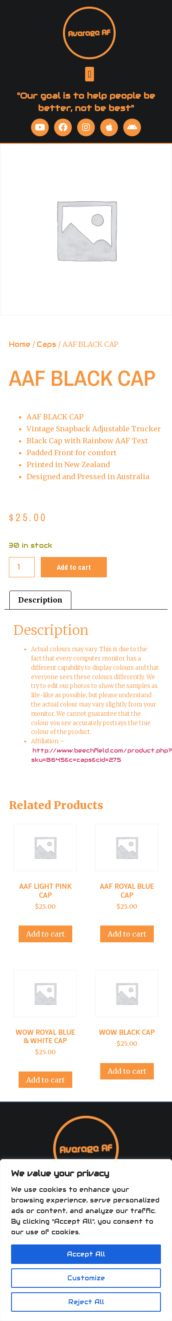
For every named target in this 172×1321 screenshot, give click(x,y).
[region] (86, 1240)
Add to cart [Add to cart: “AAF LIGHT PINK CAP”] (45, 933)
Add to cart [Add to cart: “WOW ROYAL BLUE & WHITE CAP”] (45, 1079)
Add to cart (74, 567)
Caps (46, 344)
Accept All (86, 1254)
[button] (89, 74)
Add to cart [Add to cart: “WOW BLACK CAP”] (127, 1071)
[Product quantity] (22, 567)
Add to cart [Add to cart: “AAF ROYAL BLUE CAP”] (127, 933)
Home (20, 344)
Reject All (86, 1302)
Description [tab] (40, 599)
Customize (86, 1278)
